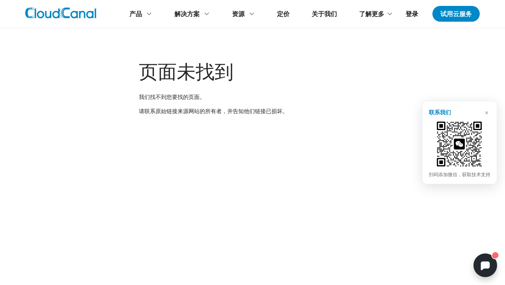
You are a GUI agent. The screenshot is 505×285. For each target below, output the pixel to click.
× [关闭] (486, 111)
